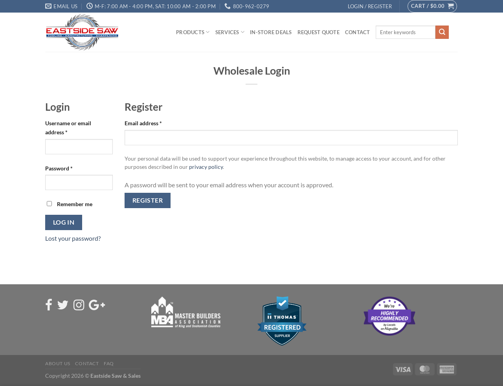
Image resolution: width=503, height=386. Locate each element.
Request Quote (318, 32)
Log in (64, 222)
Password (59, 168)
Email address (143, 123)
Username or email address (68, 127)
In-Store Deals (271, 32)
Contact (357, 32)
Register (147, 200)
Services (230, 32)
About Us (57, 363)
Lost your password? (73, 238)
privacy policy (206, 167)
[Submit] (442, 32)
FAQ (109, 363)
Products (193, 32)
